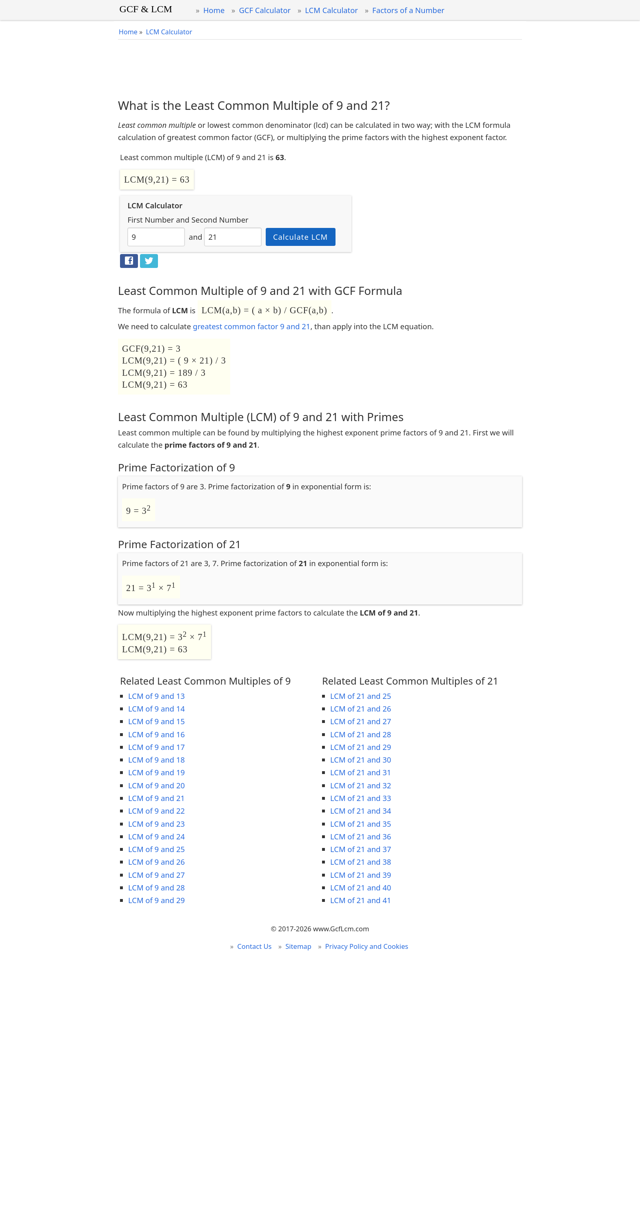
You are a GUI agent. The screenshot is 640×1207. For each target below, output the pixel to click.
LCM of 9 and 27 (156, 875)
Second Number (220, 219)
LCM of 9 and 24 (156, 836)
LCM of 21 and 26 (360, 708)
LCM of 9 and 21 (156, 798)
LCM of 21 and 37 (360, 849)
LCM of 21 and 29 (360, 747)
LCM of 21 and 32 (360, 785)
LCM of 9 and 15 (156, 721)
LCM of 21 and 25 (360, 696)
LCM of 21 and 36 (360, 836)
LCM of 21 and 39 (360, 875)
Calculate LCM (300, 237)
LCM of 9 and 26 (156, 862)
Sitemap (298, 946)
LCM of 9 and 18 (156, 759)
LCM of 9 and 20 (156, 785)
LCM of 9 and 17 (156, 747)
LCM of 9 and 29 (156, 900)
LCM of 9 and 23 (156, 824)
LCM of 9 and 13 (156, 696)
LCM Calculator (331, 10)
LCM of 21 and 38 (360, 862)
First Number (150, 219)
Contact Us (254, 946)
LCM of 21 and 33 (360, 798)
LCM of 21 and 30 (360, 759)
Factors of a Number (408, 10)
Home (213, 10)
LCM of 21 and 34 (360, 810)
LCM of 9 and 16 (156, 734)
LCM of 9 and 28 (156, 887)
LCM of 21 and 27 (360, 721)
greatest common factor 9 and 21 (252, 326)
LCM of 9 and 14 (156, 708)
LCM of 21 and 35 (360, 824)
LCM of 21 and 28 (360, 734)
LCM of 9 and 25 (156, 849)
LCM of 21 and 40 (360, 887)
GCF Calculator (265, 10)
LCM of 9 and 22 (156, 810)
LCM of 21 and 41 (360, 900)
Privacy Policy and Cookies (367, 946)
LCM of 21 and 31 (360, 772)
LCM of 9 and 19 (156, 772)
